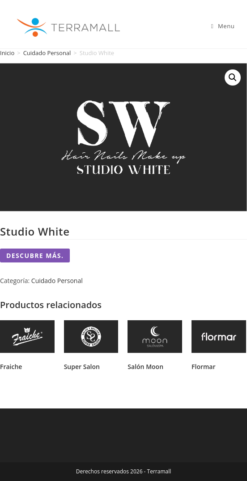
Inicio (7, 53)
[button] (233, 77)
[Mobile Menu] (223, 26)
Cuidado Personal (47, 53)
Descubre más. (35, 255)
